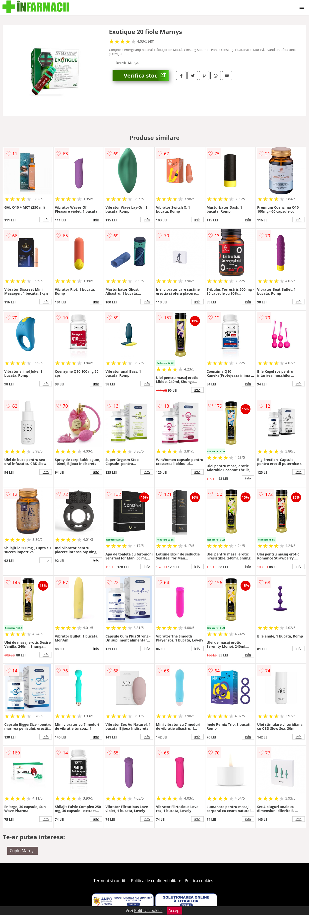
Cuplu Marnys (22, 850)
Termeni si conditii (110, 880)
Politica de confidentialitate (156, 880)
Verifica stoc (146, 75)
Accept (175, 910)
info (46, 219)
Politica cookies (199, 880)
